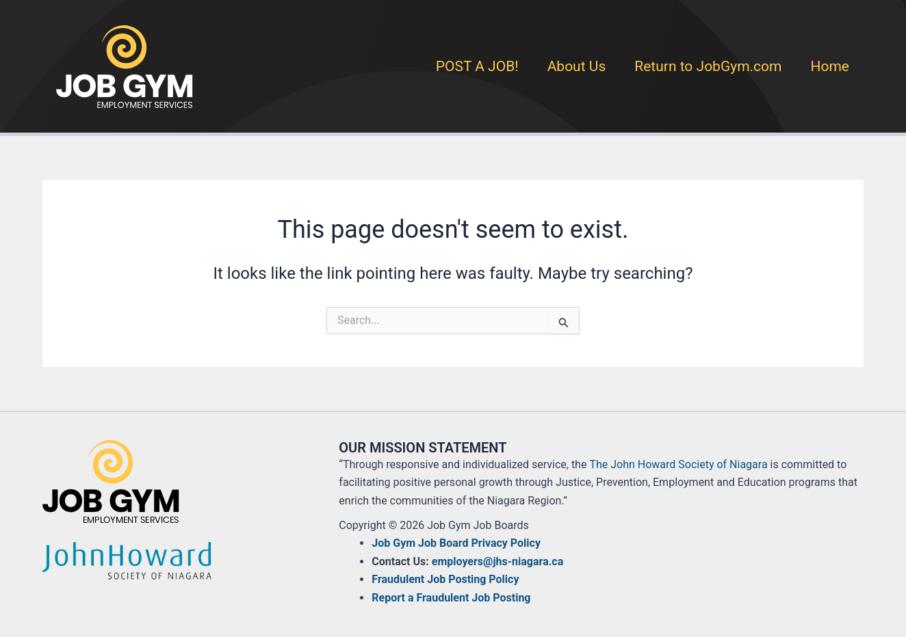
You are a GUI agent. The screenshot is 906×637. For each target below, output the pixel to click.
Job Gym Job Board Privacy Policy (456, 543)
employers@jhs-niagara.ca (497, 561)
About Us (576, 66)
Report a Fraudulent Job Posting (451, 597)
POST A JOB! (477, 66)
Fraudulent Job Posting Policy (445, 579)
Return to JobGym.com (707, 66)
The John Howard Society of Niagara (678, 464)
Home (829, 66)
